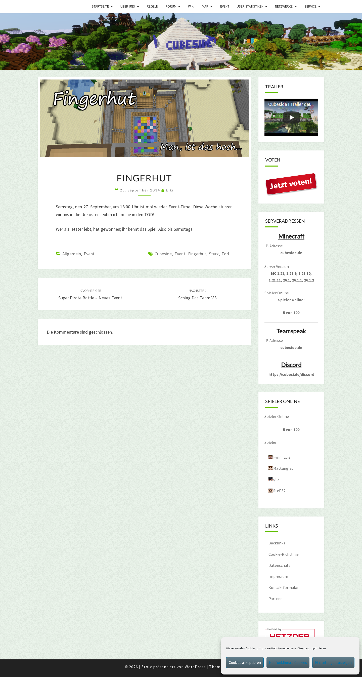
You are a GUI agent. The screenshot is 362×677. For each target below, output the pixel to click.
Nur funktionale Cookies (288, 662)
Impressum (278, 576)
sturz (214, 254)
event (179, 254)
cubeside (163, 254)
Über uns (127, 6)
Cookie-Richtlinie (283, 554)
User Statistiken (250, 6)
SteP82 (279, 490)
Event (224, 6)
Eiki (170, 190)
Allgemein (71, 254)
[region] (181, 41)
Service (310, 6)
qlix (276, 479)
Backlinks (276, 542)
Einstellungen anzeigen (333, 662)
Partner (275, 598)
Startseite (100, 6)
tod (225, 254)
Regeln (152, 6)
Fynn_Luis (281, 457)
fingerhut (197, 254)
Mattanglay (283, 468)
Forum (171, 6)
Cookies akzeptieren (245, 662)
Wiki (191, 6)
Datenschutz (279, 565)
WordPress (195, 666)
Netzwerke (284, 6)
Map (205, 6)
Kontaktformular (283, 587)
